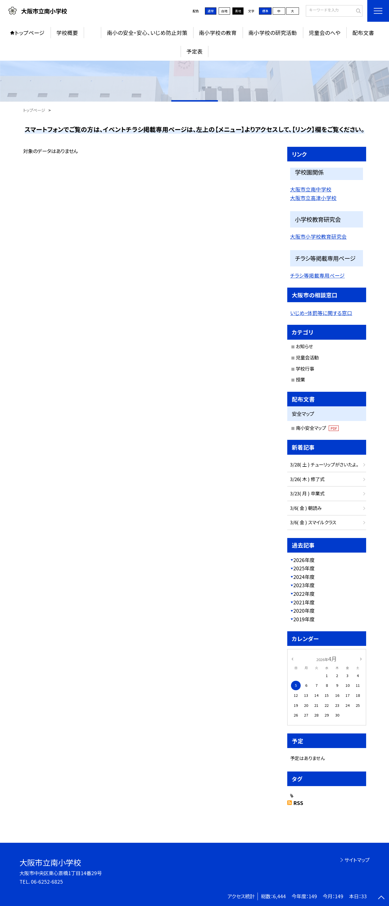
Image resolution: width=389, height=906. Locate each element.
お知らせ (304, 346)
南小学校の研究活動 (272, 32)
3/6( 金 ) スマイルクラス (313, 522)
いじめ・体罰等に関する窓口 (321, 312)
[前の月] (292, 658)
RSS (298, 802)
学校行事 (305, 368)
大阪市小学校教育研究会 (318, 236)
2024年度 (303, 576)
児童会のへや (325, 32)
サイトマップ (357, 859)
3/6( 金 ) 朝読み (306, 508)
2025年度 (303, 568)
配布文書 (363, 32)
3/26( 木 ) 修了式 (307, 479)
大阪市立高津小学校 (313, 197)
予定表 (194, 51)
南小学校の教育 (218, 32)
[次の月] (361, 658)
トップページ (30, 32)
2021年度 (303, 602)
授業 (300, 379)
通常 (211, 11)
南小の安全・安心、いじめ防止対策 (147, 32)
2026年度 (303, 559)
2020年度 (303, 610)
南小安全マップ (317, 427)
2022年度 (303, 593)
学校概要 (67, 32)
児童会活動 (307, 357)
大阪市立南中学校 (310, 189)
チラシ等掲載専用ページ (317, 275)
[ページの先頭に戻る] (381, 898)
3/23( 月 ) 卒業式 (307, 493)
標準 (265, 11)
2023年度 (303, 585)
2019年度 (303, 619)
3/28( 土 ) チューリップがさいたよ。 (324, 464)
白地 (224, 11)
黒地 (238, 11)
